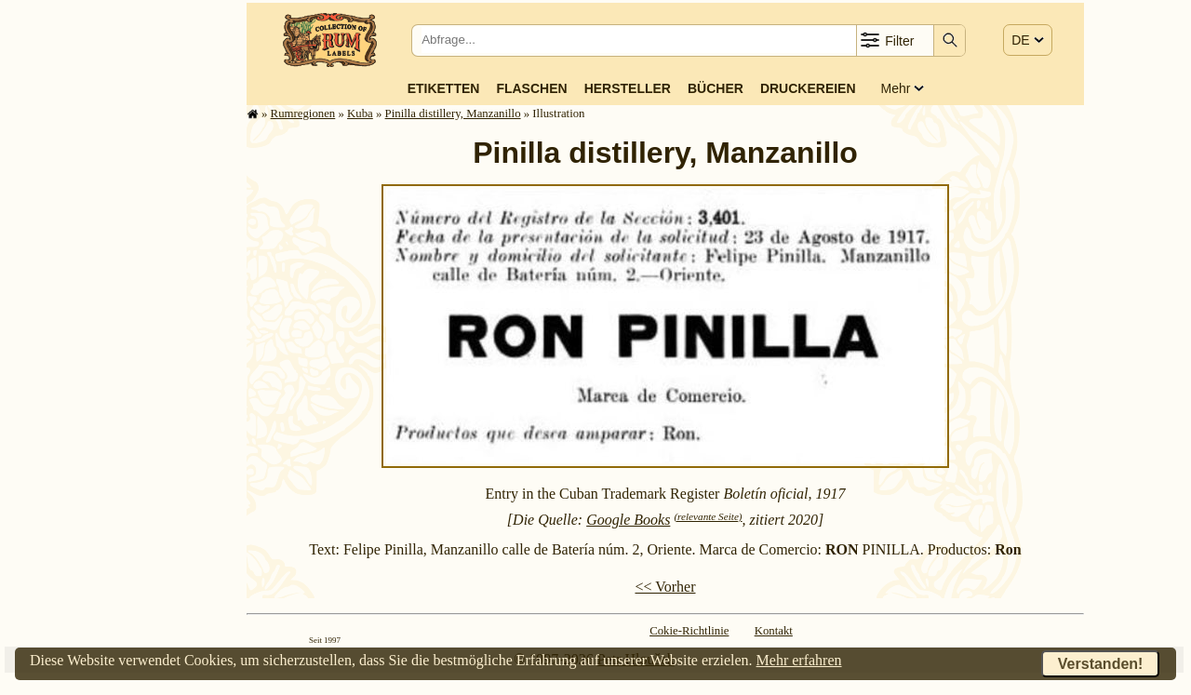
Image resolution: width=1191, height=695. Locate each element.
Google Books (628, 520)
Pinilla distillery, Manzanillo (453, 113)
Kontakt (774, 630)
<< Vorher (665, 587)
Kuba (360, 113)
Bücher (715, 88)
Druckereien (808, 88)
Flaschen (531, 88)
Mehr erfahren (799, 660)
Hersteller (627, 88)
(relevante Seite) (708, 516)
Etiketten (444, 88)
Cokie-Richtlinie (689, 630)
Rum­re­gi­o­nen (303, 113)
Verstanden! (1101, 664)
